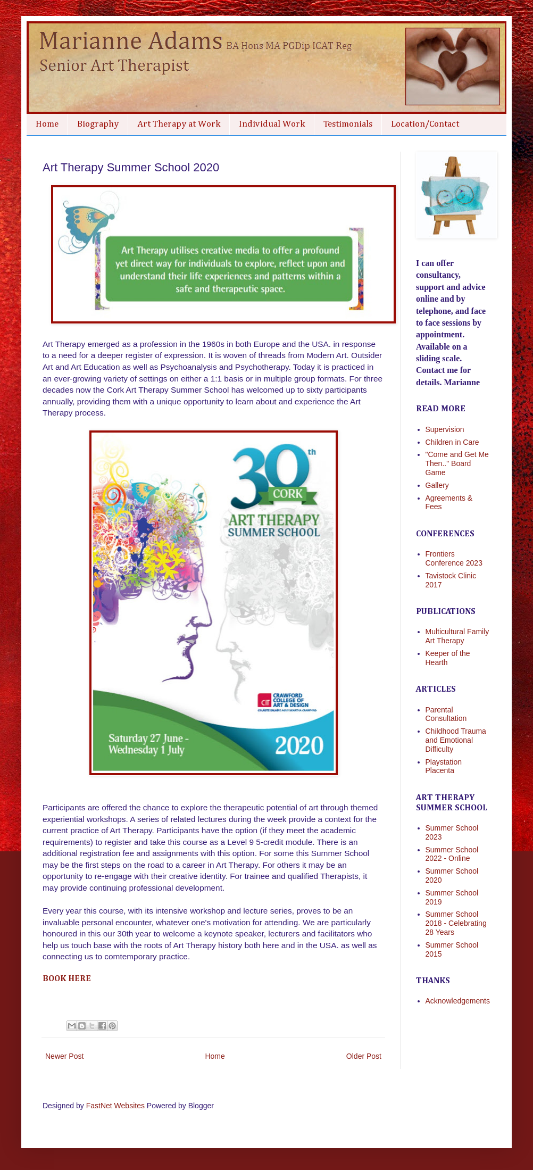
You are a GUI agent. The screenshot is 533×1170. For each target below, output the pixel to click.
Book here (67, 979)
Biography (98, 124)
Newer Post (64, 1056)
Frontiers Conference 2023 (454, 558)
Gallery (437, 485)
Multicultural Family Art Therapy (457, 636)
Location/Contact (425, 124)
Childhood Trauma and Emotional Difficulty (456, 740)
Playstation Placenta (444, 766)
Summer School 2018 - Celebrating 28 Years (456, 923)
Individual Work (272, 124)
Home (47, 124)
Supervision (445, 429)
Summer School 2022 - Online (452, 854)
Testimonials (347, 124)
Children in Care (452, 442)
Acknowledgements (458, 1001)
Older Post (363, 1056)
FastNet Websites (115, 1105)
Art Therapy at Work (178, 124)
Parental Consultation (446, 714)
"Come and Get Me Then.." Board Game (457, 463)
